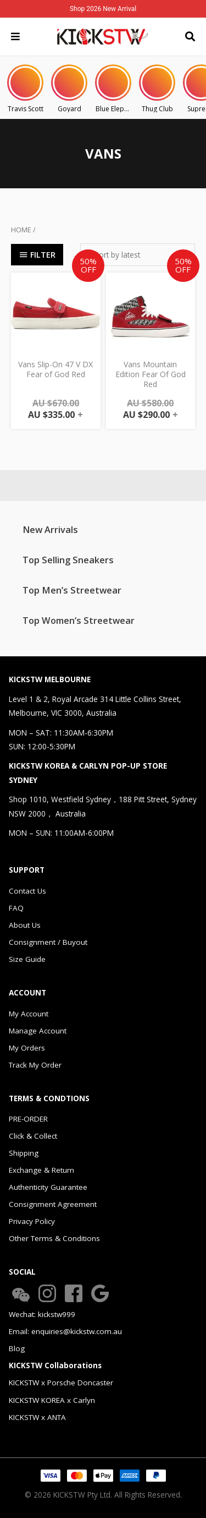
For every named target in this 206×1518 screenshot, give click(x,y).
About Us (25, 925)
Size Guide (27, 959)
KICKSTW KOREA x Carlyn (52, 1400)
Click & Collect (33, 1136)
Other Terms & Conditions (54, 1238)
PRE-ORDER (28, 1119)
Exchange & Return (41, 1170)
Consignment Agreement (53, 1204)
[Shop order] (137, 254)
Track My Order (35, 1065)
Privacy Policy (32, 1221)
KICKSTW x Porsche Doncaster (61, 1383)
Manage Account (37, 1031)
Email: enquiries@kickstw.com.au (65, 1331)
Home (21, 230)
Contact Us (27, 891)
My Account (28, 1014)
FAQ (16, 908)
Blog (17, 1348)
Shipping (23, 1153)
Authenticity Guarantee (48, 1187)
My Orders (27, 1048)
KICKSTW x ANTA (37, 1417)
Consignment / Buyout (48, 942)
